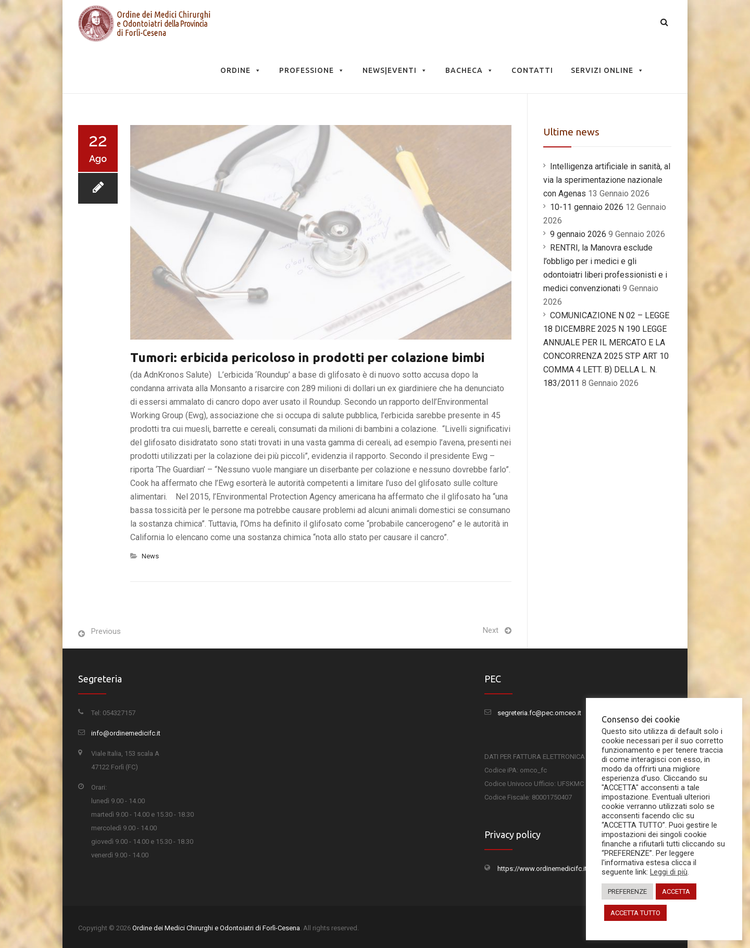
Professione (312, 70)
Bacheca (469, 70)
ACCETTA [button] (676, 891)
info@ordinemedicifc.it (125, 733)
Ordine (240, 70)
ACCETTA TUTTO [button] (635, 913)
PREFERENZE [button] (627, 891)
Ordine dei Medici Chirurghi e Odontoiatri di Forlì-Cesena (216, 928)
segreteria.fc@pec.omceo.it (539, 713)
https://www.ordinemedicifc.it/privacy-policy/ (565, 868)
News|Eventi (395, 70)
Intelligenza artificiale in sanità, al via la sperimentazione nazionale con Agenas (606, 179)
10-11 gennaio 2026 (586, 207)
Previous (106, 631)
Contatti (532, 70)
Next (490, 630)
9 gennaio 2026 (578, 234)
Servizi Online (607, 70)
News (150, 556)
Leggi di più (669, 872)
